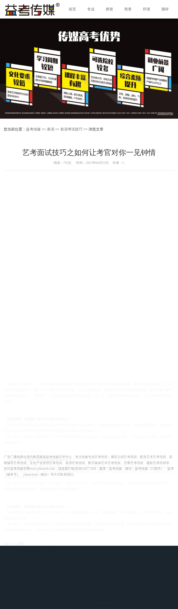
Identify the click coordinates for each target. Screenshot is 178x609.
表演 (50, 129)
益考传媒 (33, 129)
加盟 (155, 570)
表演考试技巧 (71, 129)
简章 (128, 9)
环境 (146, 9)
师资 (109, 9)
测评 (165, 9)
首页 (72, 9)
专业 (91, 9)
